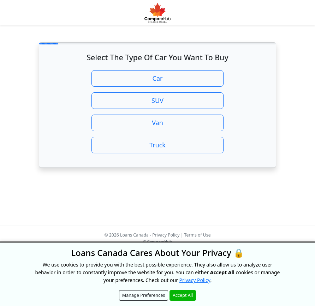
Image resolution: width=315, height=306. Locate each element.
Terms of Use (197, 235)
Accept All (183, 295)
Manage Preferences (143, 295)
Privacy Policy (165, 235)
